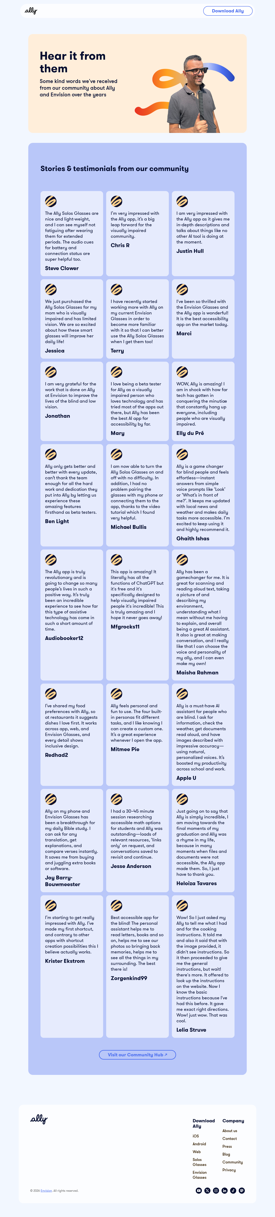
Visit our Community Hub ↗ (137, 1055)
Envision (46, 1191)
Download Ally (228, 11)
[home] (31, 10)
